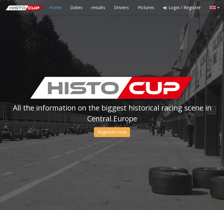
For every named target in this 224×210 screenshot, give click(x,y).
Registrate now (112, 132)
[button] (214, 7)
